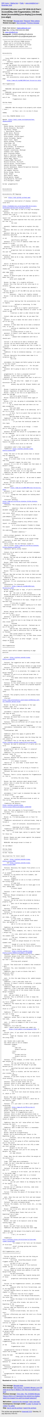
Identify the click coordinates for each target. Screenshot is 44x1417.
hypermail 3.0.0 (27, 1411)
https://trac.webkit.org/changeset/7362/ (23, 1029)
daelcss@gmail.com (23, 28)
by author (12, 1406)
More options (35, 21)
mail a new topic (34, 1401)
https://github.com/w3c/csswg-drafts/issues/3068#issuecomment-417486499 (18, 952)
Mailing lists (14, 3)
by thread (35, 1404)
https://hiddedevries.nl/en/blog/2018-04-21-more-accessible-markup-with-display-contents (20, 207)
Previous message (33, 23)
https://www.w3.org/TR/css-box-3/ (23, 1107)
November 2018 (6, 5)
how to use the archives (14, 1408)
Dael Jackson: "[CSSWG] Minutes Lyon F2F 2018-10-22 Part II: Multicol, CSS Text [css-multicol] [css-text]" (22, 1390)
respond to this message (20, 1401)
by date (28, 1404)
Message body (18, 21)
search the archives (30, 1408)
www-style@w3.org (31, 3)
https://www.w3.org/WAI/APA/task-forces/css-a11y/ (24, 80)
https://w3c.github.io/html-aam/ (19, 197)
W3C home (5, 3)
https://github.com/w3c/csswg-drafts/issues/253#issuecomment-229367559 (17, 806)
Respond (27, 21)
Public (22, 3)
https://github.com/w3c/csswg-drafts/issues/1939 (19, 742)
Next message (21, 23)
